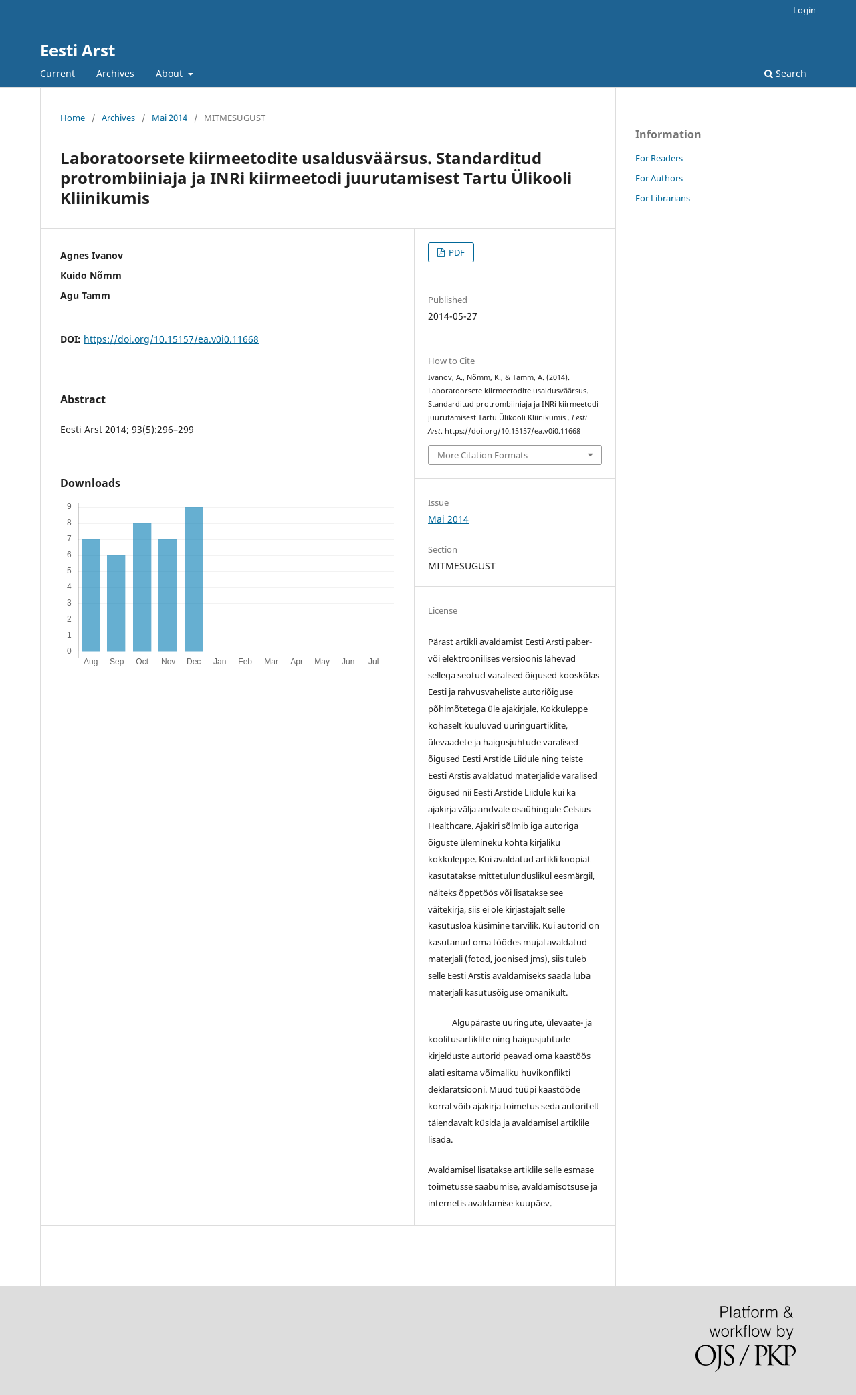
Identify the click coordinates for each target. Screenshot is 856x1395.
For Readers (659, 158)
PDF (456, 252)
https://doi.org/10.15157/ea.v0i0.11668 (171, 339)
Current (57, 73)
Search (785, 73)
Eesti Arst (77, 50)
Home (72, 118)
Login (804, 10)
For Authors (659, 178)
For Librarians (662, 198)
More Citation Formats (482, 455)
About (170, 73)
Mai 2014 (169, 118)
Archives (115, 73)
